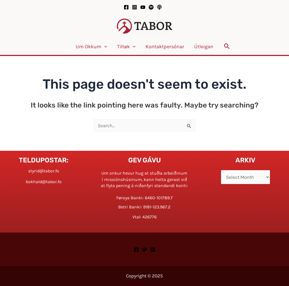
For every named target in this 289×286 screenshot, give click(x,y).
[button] (227, 46)
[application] (104, 46)
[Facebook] (126, 7)
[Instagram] (134, 7)
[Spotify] (151, 7)
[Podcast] (159, 7)
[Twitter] (144, 249)
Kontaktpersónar (165, 47)
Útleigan (203, 47)
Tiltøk (126, 46)
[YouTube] (142, 7)
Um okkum (91, 46)
